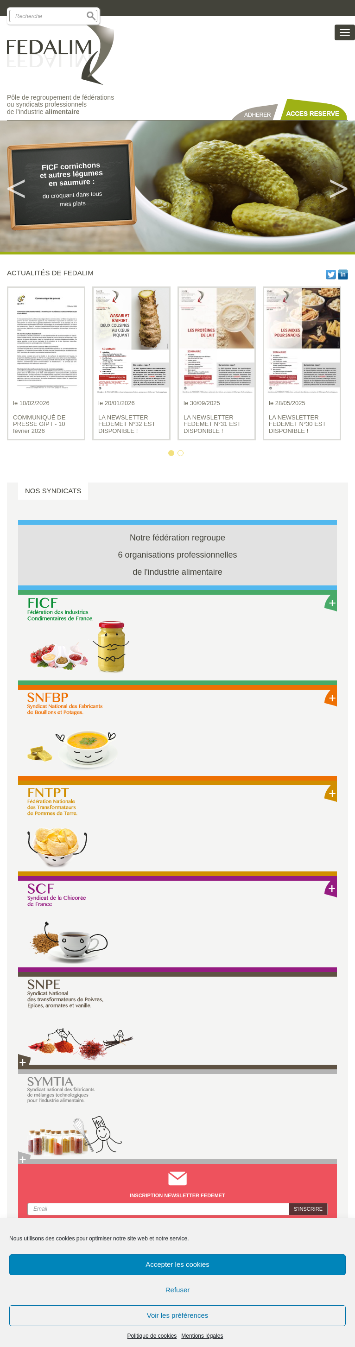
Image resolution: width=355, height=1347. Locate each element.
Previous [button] (16, 186)
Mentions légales (202, 1336)
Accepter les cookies (177, 1264)
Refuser (177, 1290)
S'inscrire (308, 1209)
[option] (177, 186)
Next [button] (339, 186)
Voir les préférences (178, 1315)
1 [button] (173, 454)
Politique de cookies (152, 1336)
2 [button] (182, 454)
